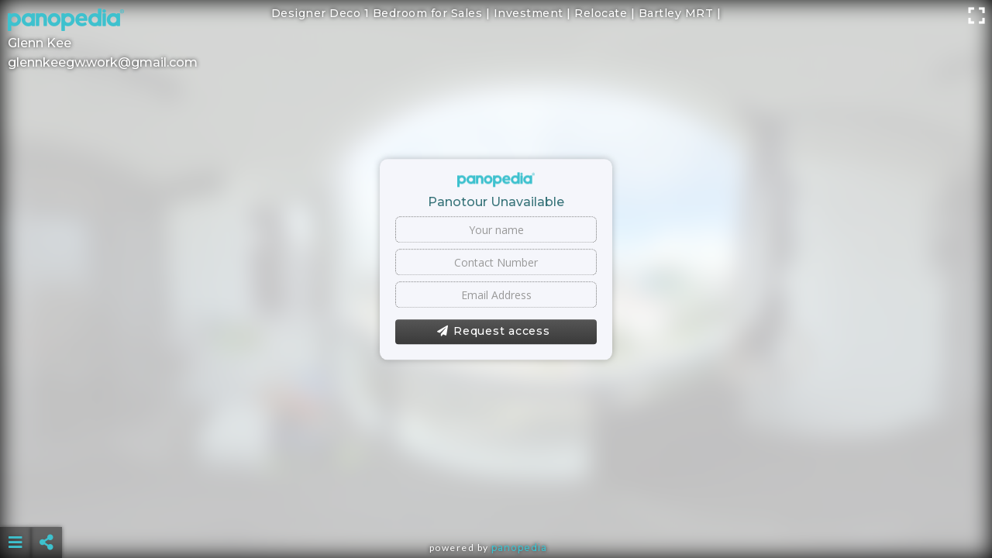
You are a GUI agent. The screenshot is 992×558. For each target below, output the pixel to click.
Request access (493, 332)
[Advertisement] (496, 504)
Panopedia (519, 547)
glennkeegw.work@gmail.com (103, 62)
